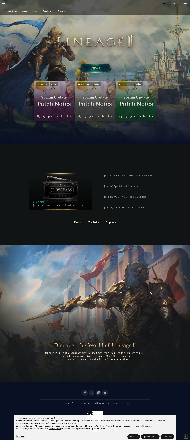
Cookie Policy (55, 428)
